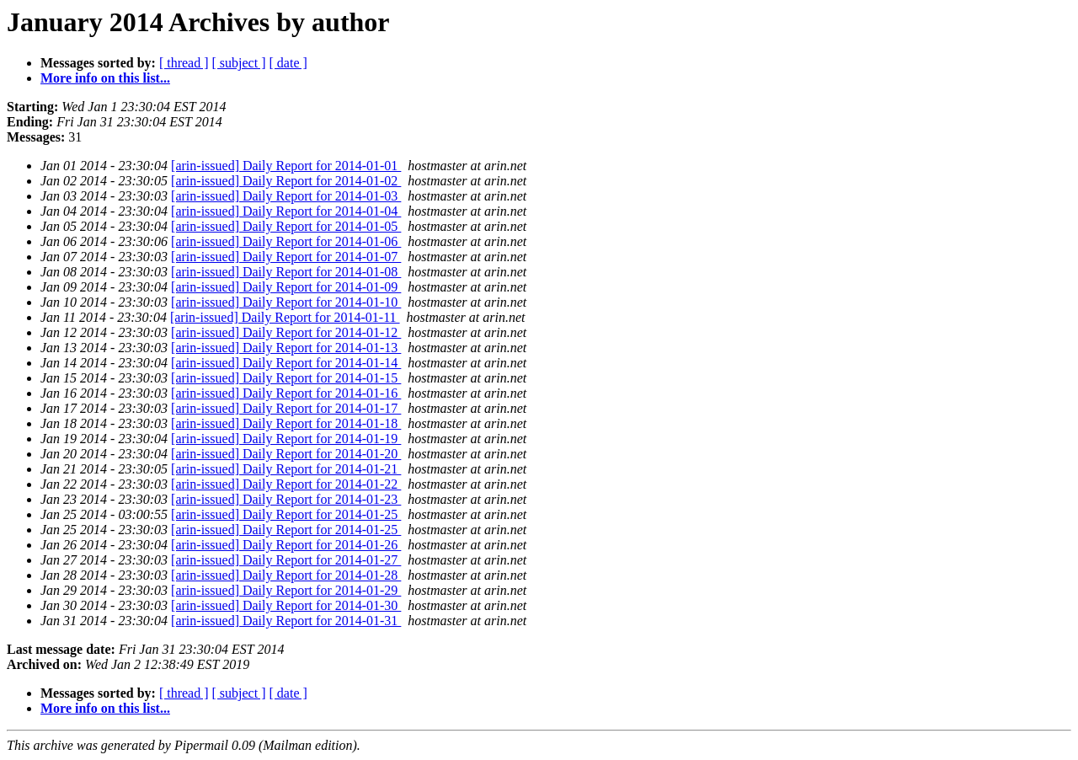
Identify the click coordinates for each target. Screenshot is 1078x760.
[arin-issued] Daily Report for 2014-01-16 (286, 393)
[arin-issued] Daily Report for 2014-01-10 (286, 302)
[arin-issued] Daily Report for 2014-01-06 (286, 241)
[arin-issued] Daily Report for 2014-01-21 (286, 469)
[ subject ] (239, 63)
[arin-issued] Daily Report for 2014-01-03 (286, 196)
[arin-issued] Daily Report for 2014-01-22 (286, 484)
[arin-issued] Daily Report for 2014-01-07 (286, 256)
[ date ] (288, 63)
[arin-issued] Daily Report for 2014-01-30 (286, 605)
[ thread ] (184, 63)
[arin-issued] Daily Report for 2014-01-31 (286, 620)
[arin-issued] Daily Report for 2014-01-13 (286, 347)
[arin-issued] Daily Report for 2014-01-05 (286, 226)
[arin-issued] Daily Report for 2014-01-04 (286, 211)
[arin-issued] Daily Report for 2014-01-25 (286, 514)
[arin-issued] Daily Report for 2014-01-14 (286, 363)
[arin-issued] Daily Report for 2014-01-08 (286, 272)
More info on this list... (105, 78)
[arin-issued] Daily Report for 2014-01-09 (286, 287)
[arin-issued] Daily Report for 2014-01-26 (286, 545)
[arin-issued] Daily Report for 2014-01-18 (286, 423)
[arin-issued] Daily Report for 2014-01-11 (285, 317)
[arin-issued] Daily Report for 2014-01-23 (286, 499)
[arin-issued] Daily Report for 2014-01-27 (286, 560)
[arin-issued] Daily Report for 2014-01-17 (286, 408)
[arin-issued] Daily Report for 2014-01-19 (286, 438)
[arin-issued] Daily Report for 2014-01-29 (286, 590)
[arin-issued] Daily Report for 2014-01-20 (286, 454)
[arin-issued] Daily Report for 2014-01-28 (286, 575)
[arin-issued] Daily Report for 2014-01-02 (286, 181)
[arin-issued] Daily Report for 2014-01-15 (286, 378)
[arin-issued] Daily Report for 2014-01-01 (286, 165)
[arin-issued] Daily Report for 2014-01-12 (286, 332)
